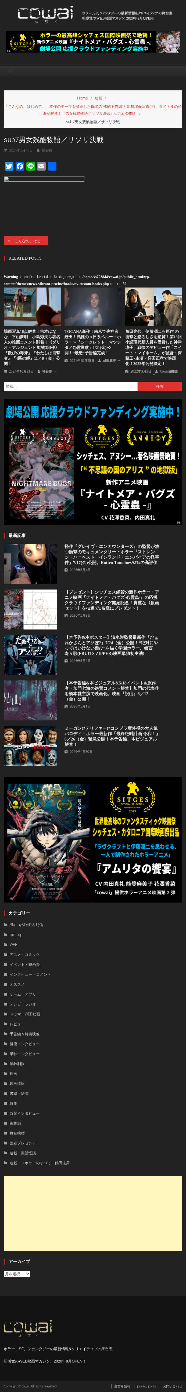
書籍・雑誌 (19, 1093)
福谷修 (47, 371)
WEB (13, 944)
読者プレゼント (23, 1143)
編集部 (15, 1123)
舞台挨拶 (17, 1133)
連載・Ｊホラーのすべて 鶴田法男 (40, 1162)
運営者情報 (122, 1386)
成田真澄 (109, 360)
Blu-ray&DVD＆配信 (26, 924)
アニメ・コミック (25, 954)
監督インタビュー (25, 1113)
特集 (13, 1103)
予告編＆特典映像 (25, 1033)
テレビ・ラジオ (23, 1004)
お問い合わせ (172, 1386)
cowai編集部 (169, 371)
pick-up (16, 934)
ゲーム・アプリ (23, 994)
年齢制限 (17, 1063)
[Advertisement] (93, 1213)
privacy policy (146, 1386)
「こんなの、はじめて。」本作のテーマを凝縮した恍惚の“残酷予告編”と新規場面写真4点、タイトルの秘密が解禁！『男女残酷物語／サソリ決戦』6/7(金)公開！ (29, 240)
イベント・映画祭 (25, 964)
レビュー (17, 1023)
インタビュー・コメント (30, 974)
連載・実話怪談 (23, 1152)
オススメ (17, 984)
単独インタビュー (25, 1053)
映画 (13, 1073)
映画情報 (17, 1083)
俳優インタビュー (25, 1043)
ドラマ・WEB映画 (25, 1014)
